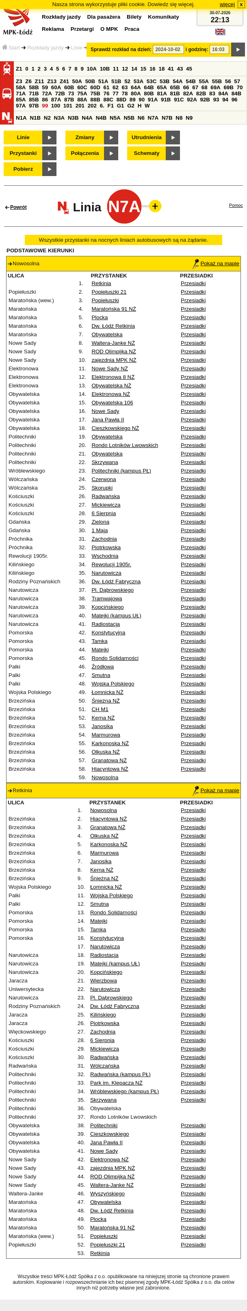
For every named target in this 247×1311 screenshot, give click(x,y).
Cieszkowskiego (109, 1134)
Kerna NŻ (103, 718)
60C (82, 87)
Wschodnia (104, 556)
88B (95, 100)
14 (134, 69)
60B (69, 87)
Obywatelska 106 (112, 403)
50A (77, 81)
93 (216, 100)
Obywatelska (106, 334)
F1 (110, 106)
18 (161, 69)
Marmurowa (105, 735)
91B (166, 100)
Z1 (19, 69)
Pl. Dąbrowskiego (112, 590)
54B (190, 81)
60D (95, 87)
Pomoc (236, 205)
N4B (101, 118)
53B (164, 81)
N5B (129, 118)
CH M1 (99, 709)
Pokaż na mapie (215, 263)
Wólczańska (104, 1066)
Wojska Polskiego (112, 684)
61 (106, 87)
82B (201, 93)
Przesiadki (193, 283)
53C (151, 81)
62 (116, 87)
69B (228, 87)
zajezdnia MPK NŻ (113, 360)
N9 (189, 118)
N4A (87, 118)
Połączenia (85, 153)
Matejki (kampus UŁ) (116, 616)
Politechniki (103, 1125)
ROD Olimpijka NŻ (113, 351)
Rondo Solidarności (115, 658)
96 (235, 100)
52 (127, 81)
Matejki (99, 650)
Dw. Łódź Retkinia (113, 326)
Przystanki (23, 153)
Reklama (53, 29)
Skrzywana (104, 462)
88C (108, 100)
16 (153, 69)
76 (106, 93)
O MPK (109, 29)
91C (179, 100)
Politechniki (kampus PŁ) (121, 471)
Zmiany (85, 137)
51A (103, 81)
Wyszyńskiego (107, 1194)
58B (34, 87)
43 (180, 69)
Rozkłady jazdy (45, 48)
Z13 (51, 81)
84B (236, 93)
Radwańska (105, 496)
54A (177, 81)
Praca (132, 29)
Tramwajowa (106, 598)
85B (34, 100)
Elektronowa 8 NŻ (112, 377)
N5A (115, 118)
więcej (227, 4)
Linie (76, 48)
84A (223, 93)
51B (116, 81)
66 (186, 87)
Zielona (100, 522)
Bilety (134, 17)
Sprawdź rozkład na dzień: (121, 49)
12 (125, 69)
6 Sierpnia (103, 513)
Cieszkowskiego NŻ (115, 428)
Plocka (99, 317)
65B (175, 87)
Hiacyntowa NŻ (109, 769)
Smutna (100, 675)
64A (136, 87)
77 (116, 93)
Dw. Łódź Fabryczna (116, 581)
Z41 (64, 81)
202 (92, 106)
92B (205, 100)
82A (188, 93)
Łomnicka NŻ (107, 692)
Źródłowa (102, 667)
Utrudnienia (147, 137)
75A (82, 93)
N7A (153, 118)
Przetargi (82, 29)
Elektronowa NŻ (110, 394)
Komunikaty (163, 17)
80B (149, 93)
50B (90, 81)
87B (69, 100)
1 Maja (99, 530)
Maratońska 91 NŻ (113, 309)
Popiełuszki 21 (108, 292)
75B (95, 93)
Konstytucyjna (108, 633)
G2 (130, 106)
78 (125, 93)
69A (215, 87)
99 (45, 106)
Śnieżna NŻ (105, 701)
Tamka (99, 641)
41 (171, 69)
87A (56, 100)
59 (45, 87)
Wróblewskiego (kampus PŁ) (124, 1091)
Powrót (18, 207)
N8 (179, 118)
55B (217, 81)
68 (205, 87)
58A (21, 87)
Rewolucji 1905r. (111, 564)
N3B (73, 118)
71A (21, 93)
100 (55, 106)
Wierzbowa (103, 981)
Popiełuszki (105, 300)
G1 (120, 106)
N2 (47, 118)
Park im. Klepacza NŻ (116, 1083)
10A (92, 69)
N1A (21, 118)
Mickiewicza (105, 505)
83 (212, 93)
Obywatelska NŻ (111, 386)
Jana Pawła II (107, 420)
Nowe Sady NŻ (109, 368)
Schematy (147, 153)
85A (21, 100)
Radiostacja (105, 624)
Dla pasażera (104, 17)
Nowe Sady (105, 411)
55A (203, 81)
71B (34, 93)
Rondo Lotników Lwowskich (124, 445)
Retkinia (101, 283)
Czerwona (103, 479)
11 (116, 69)
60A (56, 87)
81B (175, 93)
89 (133, 100)
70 (240, 87)
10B (105, 69)
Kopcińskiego (107, 607)
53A (138, 81)
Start (11, 48)
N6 (141, 118)
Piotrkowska (106, 547)
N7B (167, 118)
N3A (59, 118)
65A (162, 87)
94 (225, 100)
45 (189, 69)
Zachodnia (104, 539)
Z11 (39, 81)
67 (195, 87)
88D (121, 100)
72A (47, 93)
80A (136, 93)
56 (228, 81)
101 (67, 106)
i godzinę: (197, 49)
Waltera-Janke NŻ (113, 343)
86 (45, 100)
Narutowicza (106, 573)
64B (149, 87)
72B (60, 93)
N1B (35, 118)
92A (192, 100)
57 (237, 81)
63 (125, 87)
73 (71, 93)
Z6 (28, 81)
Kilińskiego (103, 1015)
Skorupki (102, 488)
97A (21, 106)
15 (143, 69)
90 (142, 100)
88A (82, 100)
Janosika (102, 726)
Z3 (19, 81)
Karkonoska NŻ (110, 743)
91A (153, 100)
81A (162, 93)
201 (80, 106)
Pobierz (23, 169)
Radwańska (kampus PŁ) (120, 1074)
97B (34, 106)
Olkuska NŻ (105, 752)
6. (102, 106)
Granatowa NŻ (109, 760)
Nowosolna (104, 777)
